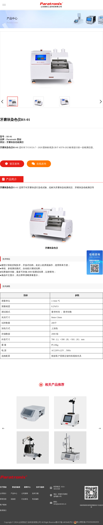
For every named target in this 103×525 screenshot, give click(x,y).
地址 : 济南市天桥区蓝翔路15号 (61, 495)
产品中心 (14, 493)
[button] (3, 428)
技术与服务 (40, 487)
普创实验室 (16, 487)
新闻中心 (27, 487)
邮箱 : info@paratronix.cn (60, 503)
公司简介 (3, 493)
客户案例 (3, 505)
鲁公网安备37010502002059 (86, 522)
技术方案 (35, 493)
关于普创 (3, 487)
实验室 (13, 499)
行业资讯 (24, 499)
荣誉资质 (3, 499)
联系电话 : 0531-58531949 (59, 488)
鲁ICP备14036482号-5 (64, 522)
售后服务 (35, 499)
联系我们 (3, 510)
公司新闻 (24, 493)
